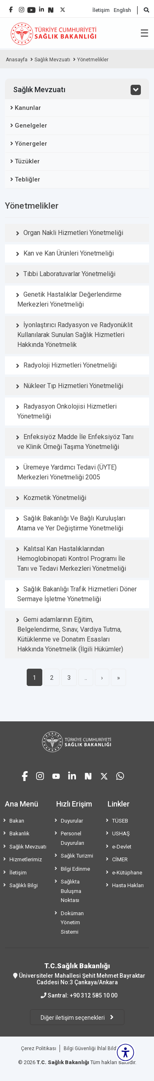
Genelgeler (31, 125)
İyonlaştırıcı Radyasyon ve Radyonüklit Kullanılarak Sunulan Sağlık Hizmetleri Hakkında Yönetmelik (75, 335)
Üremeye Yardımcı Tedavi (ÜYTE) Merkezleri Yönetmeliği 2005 (67, 472)
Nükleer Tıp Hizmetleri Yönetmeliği (73, 386)
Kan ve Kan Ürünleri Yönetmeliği (68, 253)
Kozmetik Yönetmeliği (54, 498)
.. (86, 677)
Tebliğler (27, 179)
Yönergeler (31, 143)
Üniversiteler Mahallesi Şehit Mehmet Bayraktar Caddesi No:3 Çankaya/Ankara (77, 974)
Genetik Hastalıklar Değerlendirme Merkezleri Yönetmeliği (69, 299)
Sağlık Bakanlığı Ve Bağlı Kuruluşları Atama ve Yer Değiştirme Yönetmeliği (71, 523)
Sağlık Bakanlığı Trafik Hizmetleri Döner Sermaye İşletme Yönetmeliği (77, 594)
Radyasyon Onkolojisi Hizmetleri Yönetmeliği (67, 411)
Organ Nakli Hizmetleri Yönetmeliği (73, 233)
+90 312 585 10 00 (93, 995)
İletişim (101, 10)
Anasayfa (17, 60)
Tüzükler (27, 161)
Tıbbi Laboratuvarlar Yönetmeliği (69, 274)
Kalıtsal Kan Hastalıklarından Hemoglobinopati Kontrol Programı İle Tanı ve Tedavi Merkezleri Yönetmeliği (71, 558)
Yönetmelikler (92, 60)
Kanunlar (28, 108)
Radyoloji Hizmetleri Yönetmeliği (70, 365)
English (122, 10)
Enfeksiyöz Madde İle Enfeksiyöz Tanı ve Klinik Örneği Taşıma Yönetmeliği (75, 442)
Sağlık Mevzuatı (52, 60)
